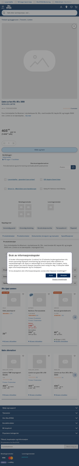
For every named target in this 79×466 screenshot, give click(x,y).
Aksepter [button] (63, 275)
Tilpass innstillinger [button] (59, 279)
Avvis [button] (51, 275)
